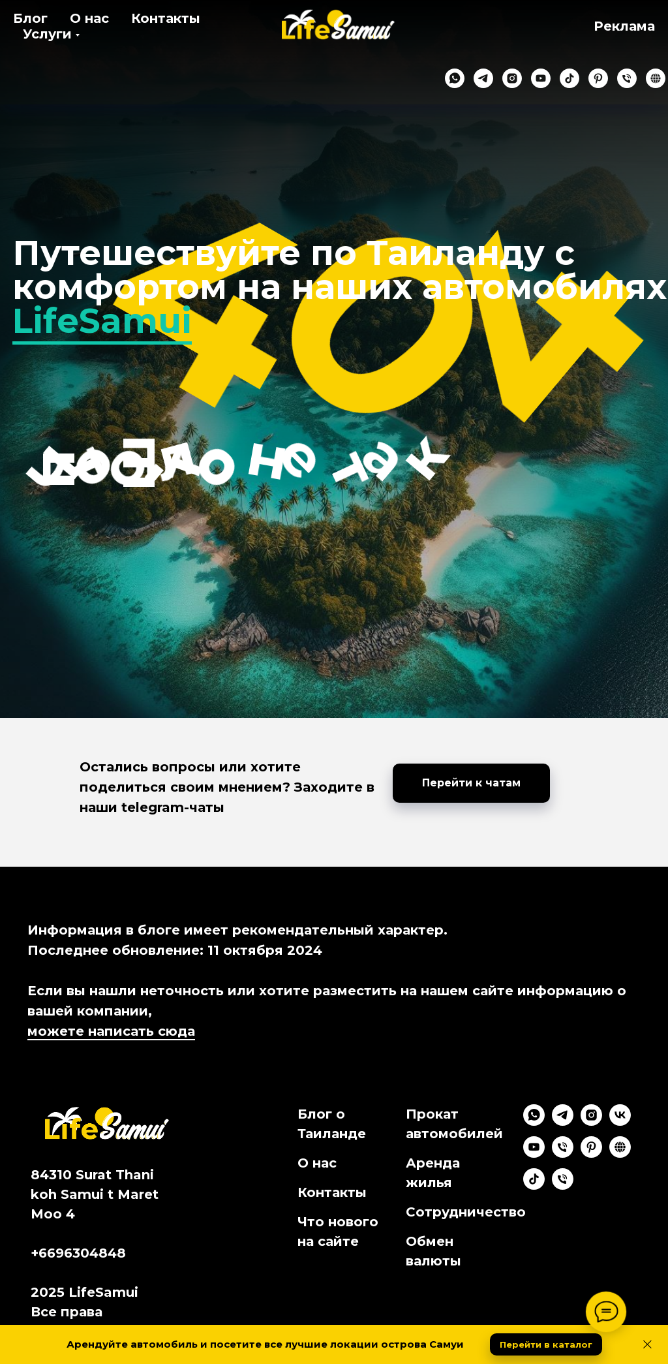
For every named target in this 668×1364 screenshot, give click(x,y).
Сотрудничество (466, 1212)
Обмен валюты (433, 1251)
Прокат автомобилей (454, 1123)
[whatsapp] (441, 78)
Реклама (624, 26)
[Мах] (562, 1186)
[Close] (647, 1344)
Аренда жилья (433, 1172)
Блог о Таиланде (331, 1123)
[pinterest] (584, 78)
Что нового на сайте (337, 1231)
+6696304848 (78, 1253)
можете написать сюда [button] (111, 1031)
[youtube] (527, 78)
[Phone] (562, 1154)
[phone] (613, 78)
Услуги (47, 34)
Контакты (165, 18)
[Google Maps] (620, 1154)
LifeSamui (102, 320)
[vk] (620, 1122)
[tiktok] (556, 78)
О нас (89, 18)
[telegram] (469, 78)
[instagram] (498, 78)
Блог (30, 18)
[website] (642, 78)
